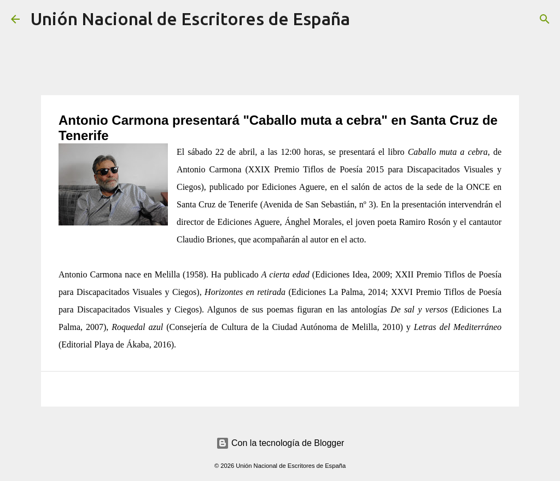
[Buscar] (365, 19)
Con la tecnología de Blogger (280, 443)
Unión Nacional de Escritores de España (190, 18)
